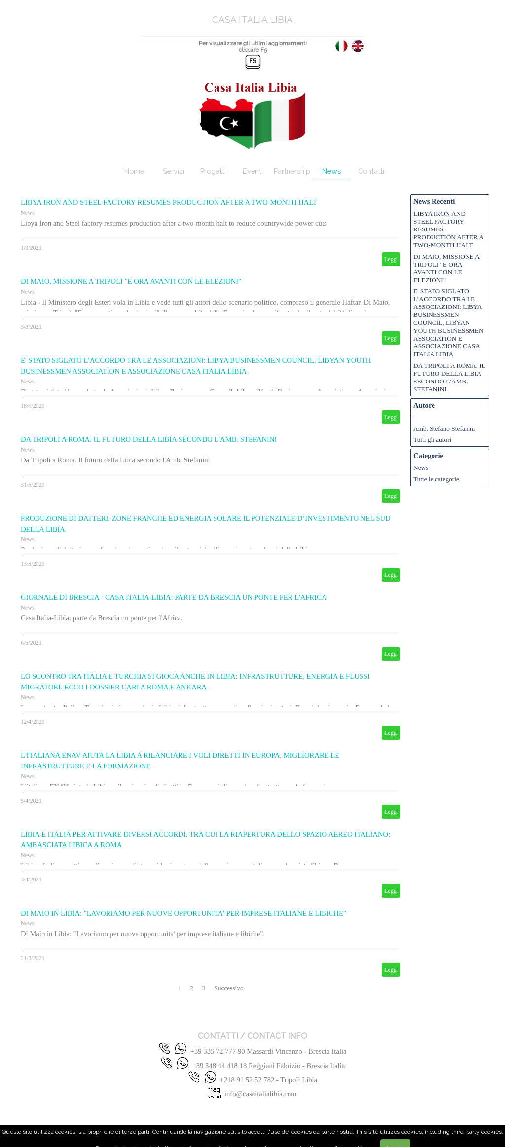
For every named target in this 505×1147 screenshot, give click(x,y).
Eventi (253, 171)
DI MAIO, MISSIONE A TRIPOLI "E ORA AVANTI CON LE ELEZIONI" (131, 281)
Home (134, 171)
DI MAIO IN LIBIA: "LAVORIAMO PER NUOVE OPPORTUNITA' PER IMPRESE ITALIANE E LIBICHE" (183, 913)
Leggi (391, 259)
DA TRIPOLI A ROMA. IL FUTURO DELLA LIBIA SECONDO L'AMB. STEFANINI (149, 439)
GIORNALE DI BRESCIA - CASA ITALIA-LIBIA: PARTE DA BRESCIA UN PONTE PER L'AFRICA (174, 597)
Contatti (371, 171)
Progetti (213, 171)
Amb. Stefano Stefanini (444, 428)
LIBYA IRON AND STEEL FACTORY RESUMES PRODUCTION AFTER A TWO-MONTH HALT (169, 202)
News (331, 171)
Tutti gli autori (432, 439)
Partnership (292, 171)
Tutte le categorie (436, 479)
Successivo (228, 988)
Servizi (173, 171)
